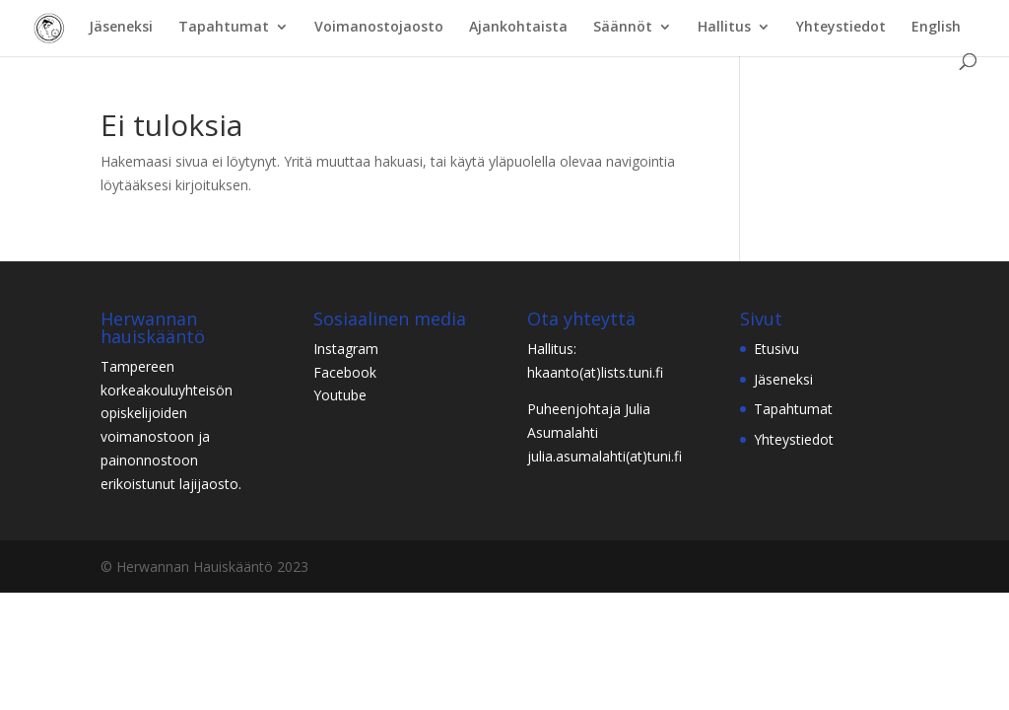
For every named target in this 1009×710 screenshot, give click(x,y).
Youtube (340, 395)
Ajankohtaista (518, 28)
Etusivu (776, 348)
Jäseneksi (121, 28)
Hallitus (724, 28)
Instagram (345, 348)
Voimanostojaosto (378, 28)
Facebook (344, 372)
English (936, 28)
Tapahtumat (223, 28)
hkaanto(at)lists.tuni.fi (595, 372)
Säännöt (622, 28)
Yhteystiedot (841, 28)
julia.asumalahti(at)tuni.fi (604, 456)
